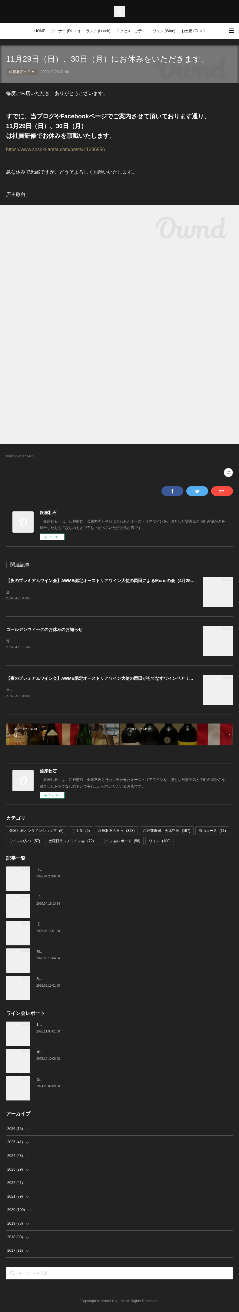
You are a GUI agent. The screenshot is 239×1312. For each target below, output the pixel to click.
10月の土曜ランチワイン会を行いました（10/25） (77, 1026)
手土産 (81, 832)
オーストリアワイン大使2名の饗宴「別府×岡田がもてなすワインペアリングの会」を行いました (114, 1053)
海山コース (212, 832)
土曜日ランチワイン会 (71, 842)
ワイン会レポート (121, 842)
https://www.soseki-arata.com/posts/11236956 (55, 149)
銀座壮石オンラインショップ (36, 832)
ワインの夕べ (24, 842)
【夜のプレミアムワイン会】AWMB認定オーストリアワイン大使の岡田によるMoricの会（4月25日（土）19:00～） (116, 580)
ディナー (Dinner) (65, 31)
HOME (39, 31)
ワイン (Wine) (164, 31)
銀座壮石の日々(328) (20, 456)
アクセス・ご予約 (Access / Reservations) (133, 31)
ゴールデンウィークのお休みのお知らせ (44, 629)
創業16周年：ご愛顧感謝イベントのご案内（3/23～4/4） (82, 953)
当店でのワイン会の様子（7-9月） (64, 1080)
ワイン (160, 842)
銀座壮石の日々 (22, 72)
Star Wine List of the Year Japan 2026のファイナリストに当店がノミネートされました (106, 980)
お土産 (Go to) (193, 31)
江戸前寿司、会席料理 (166, 832)
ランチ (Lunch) (98, 31)
